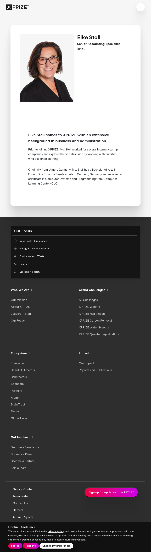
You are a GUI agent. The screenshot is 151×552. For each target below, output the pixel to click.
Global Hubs (19, 418)
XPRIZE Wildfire (89, 307)
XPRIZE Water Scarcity (94, 327)
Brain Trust (18, 404)
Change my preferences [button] (56, 545)
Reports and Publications (95, 370)
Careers (18, 510)
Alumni (15, 397)
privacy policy (56, 531)
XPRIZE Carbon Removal (95, 320)
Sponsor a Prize (21, 454)
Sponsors (17, 384)
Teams (15, 411)
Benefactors (19, 377)
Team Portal (20, 496)
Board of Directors (23, 370)
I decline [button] (31, 545)
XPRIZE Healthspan (92, 313)
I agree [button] (15, 545)
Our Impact (86, 363)
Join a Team (18, 468)
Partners (16, 390)
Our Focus (18, 320)
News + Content (23, 489)
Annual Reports (23, 517)
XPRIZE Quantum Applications (99, 334)
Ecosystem (18, 363)
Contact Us (20, 503)
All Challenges (88, 300)
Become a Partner (22, 461)
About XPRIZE (20, 307)
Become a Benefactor (25, 447)
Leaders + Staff (21, 313)
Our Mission (19, 300)
